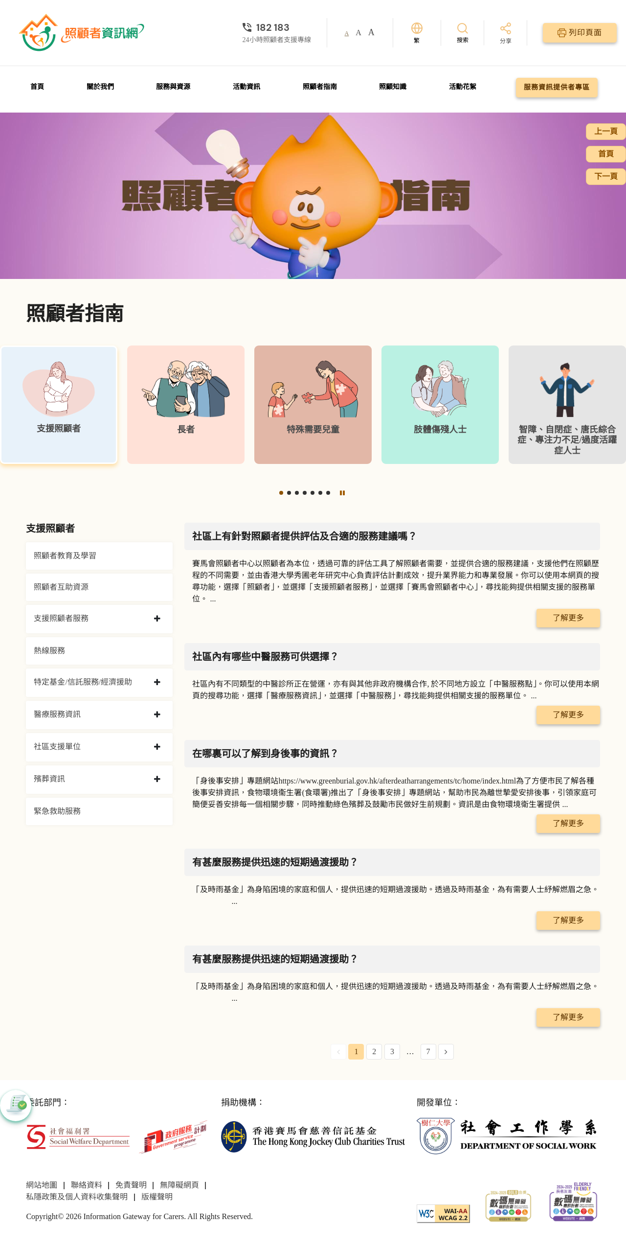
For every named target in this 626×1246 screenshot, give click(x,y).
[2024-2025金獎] (508, 1205)
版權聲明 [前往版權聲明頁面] (157, 1197)
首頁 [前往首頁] (37, 87)
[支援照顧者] (58, 405)
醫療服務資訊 (57, 714)
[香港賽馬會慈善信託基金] (312, 1136)
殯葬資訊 (49, 779)
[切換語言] (416, 33)
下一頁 (606, 176)
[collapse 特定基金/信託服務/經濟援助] (157, 682)
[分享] (506, 34)
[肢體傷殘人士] (440, 405)
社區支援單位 (57, 746)
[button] (281, 493)
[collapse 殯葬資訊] (157, 779)
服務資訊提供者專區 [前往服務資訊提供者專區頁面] (557, 87)
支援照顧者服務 (61, 618)
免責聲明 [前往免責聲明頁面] (131, 1185)
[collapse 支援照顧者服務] (157, 619)
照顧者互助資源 (61, 587)
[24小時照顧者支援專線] (277, 27)
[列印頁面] (580, 33)
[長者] (186, 405)
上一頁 (606, 131)
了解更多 (568, 618)
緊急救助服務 (57, 811)
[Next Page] (446, 1052)
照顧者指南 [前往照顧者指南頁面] (320, 87)
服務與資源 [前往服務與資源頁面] (173, 87)
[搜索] (462, 32)
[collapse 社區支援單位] (157, 747)
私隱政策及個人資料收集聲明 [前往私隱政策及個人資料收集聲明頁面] (77, 1197)
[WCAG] (443, 1213)
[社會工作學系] (508, 1136)
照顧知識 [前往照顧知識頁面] (392, 87)
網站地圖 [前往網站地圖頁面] (41, 1185)
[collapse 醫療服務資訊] (157, 715)
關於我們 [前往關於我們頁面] (100, 87)
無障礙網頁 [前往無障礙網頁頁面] (179, 1185)
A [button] (347, 33)
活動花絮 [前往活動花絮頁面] (462, 87)
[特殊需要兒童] (313, 405)
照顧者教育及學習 (65, 556)
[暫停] (342, 492)
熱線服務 (49, 650)
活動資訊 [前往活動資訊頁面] (246, 87)
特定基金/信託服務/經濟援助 (83, 682)
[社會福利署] (78, 1136)
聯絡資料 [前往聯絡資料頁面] (86, 1185)
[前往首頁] (82, 33)
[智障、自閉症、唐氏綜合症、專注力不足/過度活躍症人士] (567, 405)
